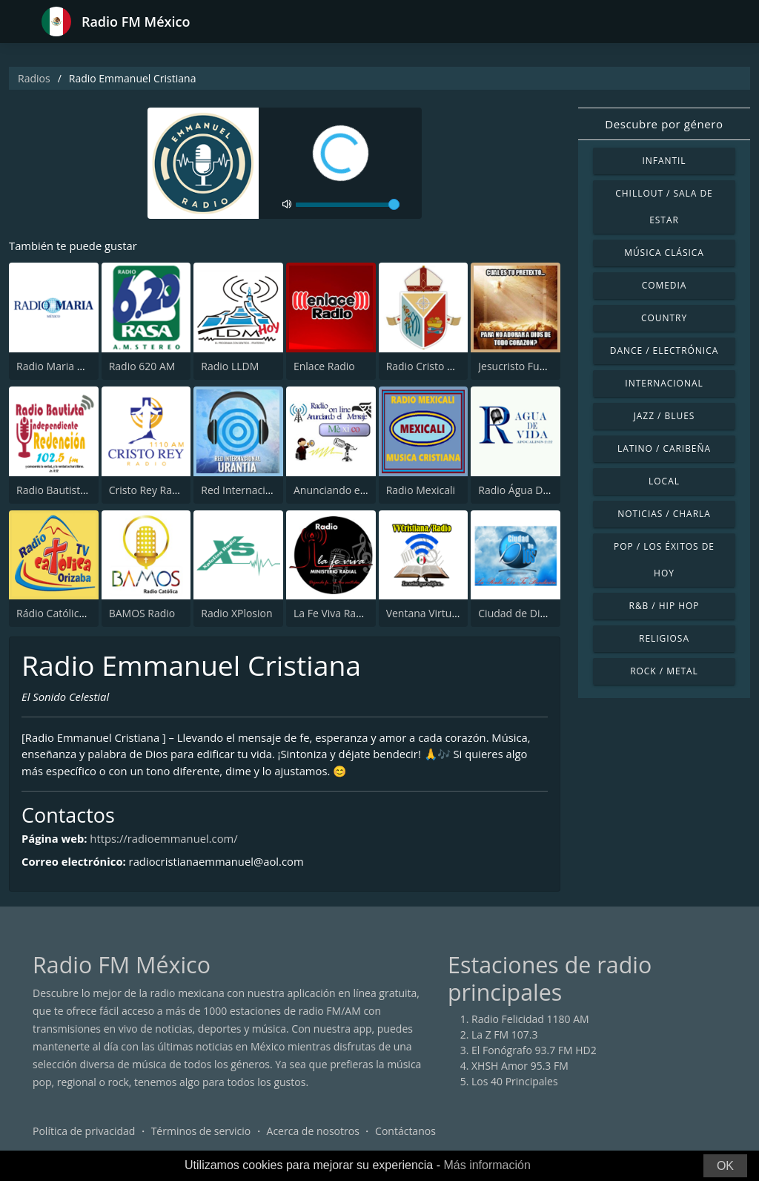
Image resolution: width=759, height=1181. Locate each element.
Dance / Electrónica (664, 350)
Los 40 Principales (514, 1083)
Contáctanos (405, 1132)
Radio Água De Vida (525, 490)
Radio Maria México (63, 366)
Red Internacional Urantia (263, 490)
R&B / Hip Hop (664, 605)
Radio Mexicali (420, 490)
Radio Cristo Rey (425, 366)
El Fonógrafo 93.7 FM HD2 (534, 1052)
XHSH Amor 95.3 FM (520, 1067)
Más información (486, 1165)
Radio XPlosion (236, 613)
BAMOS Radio (142, 613)
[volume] (348, 205)
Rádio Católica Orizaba (70, 613)
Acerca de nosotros (313, 1132)
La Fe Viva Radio (332, 613)
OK (725, 1165)
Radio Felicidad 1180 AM (530, 1020)
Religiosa (664, 638)
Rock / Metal (664, 671)
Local (664, 481)
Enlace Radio (324, 366)
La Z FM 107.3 (504, 1036)
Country (664, 318)
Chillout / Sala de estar (663, 206)
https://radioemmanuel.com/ (166, 839)
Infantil (664, 160)
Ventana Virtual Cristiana (446, 613)
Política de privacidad (84, 1132)
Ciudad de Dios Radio (529, 613)
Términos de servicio (201, 1132)
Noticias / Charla (664, 513)
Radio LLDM (230, 366)
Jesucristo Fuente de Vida (539, 366)
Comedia (664, 285)
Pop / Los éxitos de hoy (664, 559)
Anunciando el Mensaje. (351, 490)
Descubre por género (664, 123)
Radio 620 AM (142, 366)
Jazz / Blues (664, 415)
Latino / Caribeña (664, 448)
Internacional (664, 383)
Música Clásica (664, 252)
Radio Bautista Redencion (77, 490)
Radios (34, 78)
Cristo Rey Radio (148, 490)
